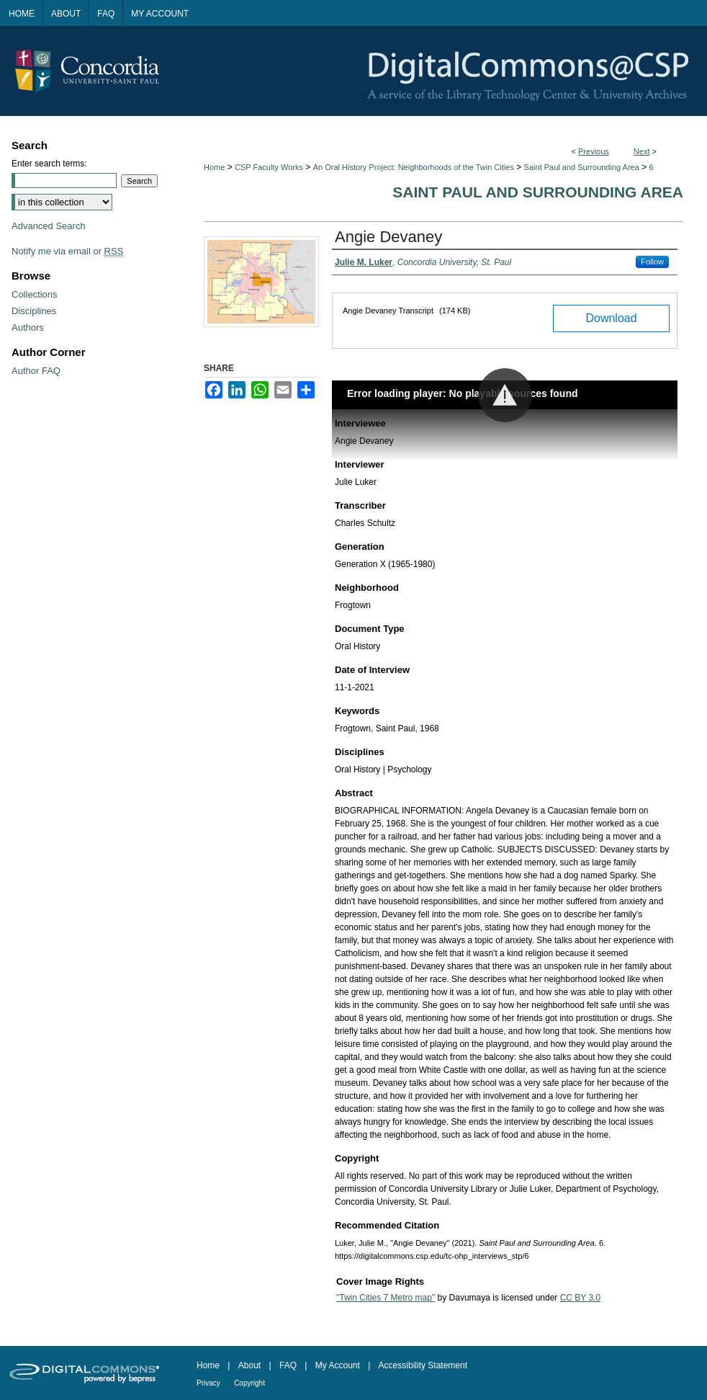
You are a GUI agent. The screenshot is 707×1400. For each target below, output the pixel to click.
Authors (28, 327)
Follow (652, 261)
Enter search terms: (49, 164)
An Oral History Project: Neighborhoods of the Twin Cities (413, 167)
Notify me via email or (67, 251)
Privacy (208, 1383)
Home (214, 167)
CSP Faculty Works (269, 167)
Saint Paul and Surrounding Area (581, 167)
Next (642, 151)
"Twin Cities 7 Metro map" (385, 1298)
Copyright (249, 1383)
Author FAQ (36, 370)
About (249, 1365)
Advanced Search (49, 225)
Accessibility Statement (423, 1365)
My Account (337, 1365)
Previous (593, 151)
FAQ (288, 1365)
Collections (35, 294)
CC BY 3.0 (580, 1298)
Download (610, 318)
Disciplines (34, 311)
